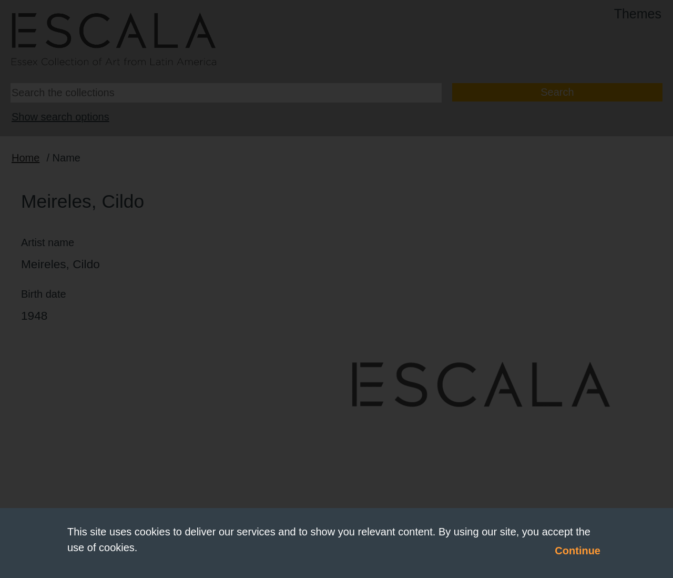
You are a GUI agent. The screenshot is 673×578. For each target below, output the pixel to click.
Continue (577, 550)
